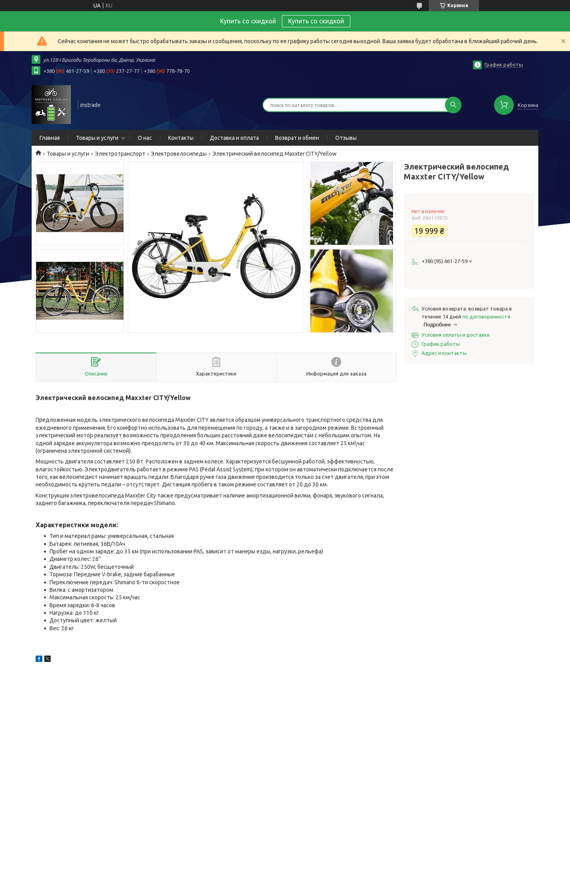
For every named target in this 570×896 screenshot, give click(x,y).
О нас (145, 138)
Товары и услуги (97, 138)
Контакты (181, 138)
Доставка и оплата (234, 138)
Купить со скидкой (316, 21)
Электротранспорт (120, 154)
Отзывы (346, 138)
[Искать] (453, 105)
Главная (50, 138)
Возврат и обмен (297, 138)
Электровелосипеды (179, 154)
